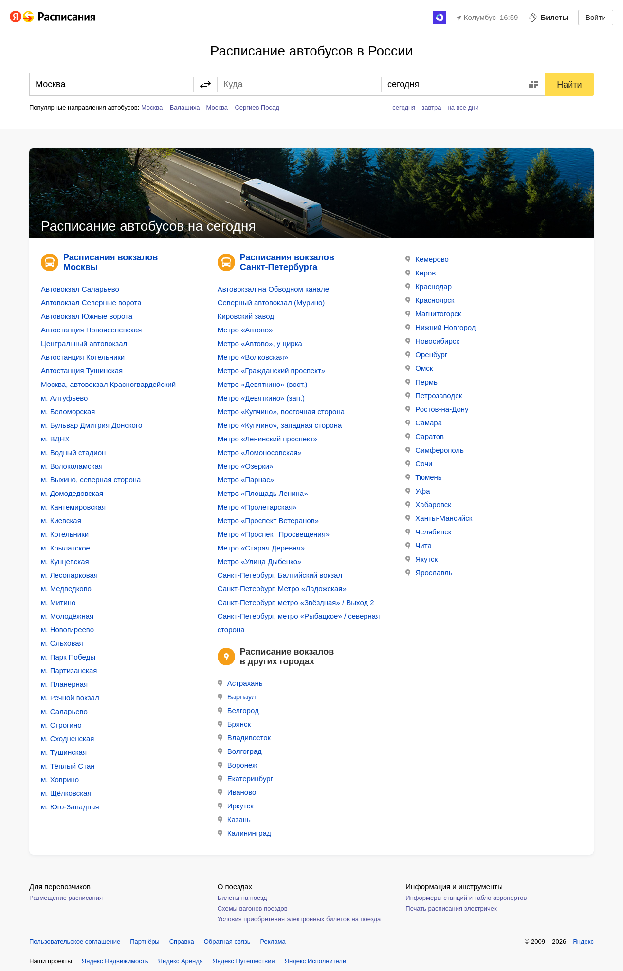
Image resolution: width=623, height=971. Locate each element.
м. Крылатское (65, 548)
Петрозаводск (433, 395)
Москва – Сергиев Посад (242, 107)
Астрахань (240, 683)
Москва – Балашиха (170, 107)
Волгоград (240, 751)
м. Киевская (61, 520)
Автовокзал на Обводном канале (273, 289)
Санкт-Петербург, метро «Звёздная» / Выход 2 (296, 602)
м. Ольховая (62, 643)
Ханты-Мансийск (438, 518)
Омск (419, 368)
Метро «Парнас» (246, 480)
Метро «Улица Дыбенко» (260, 561)
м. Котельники (65, 534)
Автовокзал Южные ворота (86, 316)
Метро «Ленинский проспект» (267, 439)
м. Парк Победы (68, 657)
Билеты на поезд (242, 897)
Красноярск (429, 300)
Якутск (421, 559)
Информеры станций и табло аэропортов (466, 897)
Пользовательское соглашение (74, 941)
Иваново (237, 792)
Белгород (238, 710)
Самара (423, 423)
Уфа (417, 491)
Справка (181, 941)
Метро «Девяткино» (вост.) (263, 384)
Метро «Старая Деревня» (261, 548)
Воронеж (237, 765)
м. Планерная (64, 684)
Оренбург (426, 354)
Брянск (234, 724)
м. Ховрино (60, 779)
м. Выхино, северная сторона (91, 480)
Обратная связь (227, 941)
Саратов (424, 436)
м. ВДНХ (55, 439)
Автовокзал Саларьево (80, 289)
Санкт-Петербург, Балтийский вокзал (280, 575)
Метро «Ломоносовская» (260, 452)
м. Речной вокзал (70, 698)
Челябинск (428, 532)
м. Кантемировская (73, 507)
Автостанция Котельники (83, 357)
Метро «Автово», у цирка (260, 343)
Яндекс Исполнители (316, 961)
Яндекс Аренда (180, 961)
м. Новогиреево (67, 629)
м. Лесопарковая (69, 575)
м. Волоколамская (72, 466)
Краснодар (428, 286)
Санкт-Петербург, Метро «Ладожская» (282, 589)
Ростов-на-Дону (436, 409)
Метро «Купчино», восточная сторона (281, 411)
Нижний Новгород (440, 327)
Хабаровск (428, 504)
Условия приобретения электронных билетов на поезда (299, 919)
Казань (234, 819)
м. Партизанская (69, 670)
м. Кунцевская (65, 561)
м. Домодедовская (72, 493)
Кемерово (427, 259)
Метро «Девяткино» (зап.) (261, 398)
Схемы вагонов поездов (253, 908)
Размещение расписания (66, 897)
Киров (420, 273)
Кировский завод (246, 316)
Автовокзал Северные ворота (91, 302)
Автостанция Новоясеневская (91, 330)
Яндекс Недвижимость (115, 961)
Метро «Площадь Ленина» (263, 493)
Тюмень (423, 477)
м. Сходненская (67, 738)
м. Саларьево (64, 711)
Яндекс (583, 941)
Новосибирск (432, 341)
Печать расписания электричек (450, 908)
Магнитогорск (433, 314)
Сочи (418, 463)
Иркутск (236, 806)
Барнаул (237, 697)
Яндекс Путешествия (244, 961)
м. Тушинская (64, 752)
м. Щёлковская (66, 793)
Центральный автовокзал (84, 343)
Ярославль (428, 572)
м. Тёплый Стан (68, 766)
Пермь (421, 382)
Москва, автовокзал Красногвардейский (108, 384)
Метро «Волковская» (253, 357)
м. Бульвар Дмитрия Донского (91, 425)
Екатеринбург (245, 778)
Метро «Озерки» (246, 466)
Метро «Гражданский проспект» (272, 370)
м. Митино (58, 602)
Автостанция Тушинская (82, 370)
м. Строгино (61, 725)
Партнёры (144, 941)
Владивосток (244, 737)
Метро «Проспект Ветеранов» (268, 520)
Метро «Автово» (245, 330)
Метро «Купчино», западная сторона (280, 425)
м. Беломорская (68, 411)
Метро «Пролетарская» (257, 507)
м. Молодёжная (67, 616)
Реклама (273, 941)
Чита (418, 545)
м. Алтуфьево (64, 398)
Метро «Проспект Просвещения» (274, 534)
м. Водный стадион (73, 452)
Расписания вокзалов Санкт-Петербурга (287, 262)
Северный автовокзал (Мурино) (271, 302)
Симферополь (434, 450)
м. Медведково (66, 589)
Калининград (244, 833)
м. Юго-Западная (70, 807)
